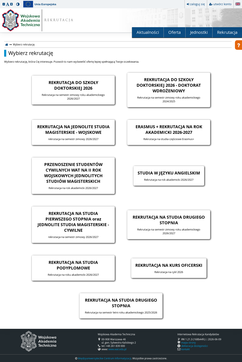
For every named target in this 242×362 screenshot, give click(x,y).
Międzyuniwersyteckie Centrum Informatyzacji (104, 358)
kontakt (185, 349)
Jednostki (199, 32)
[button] (3, 4)
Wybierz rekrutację (30, 53)
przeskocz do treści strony (1, 1)
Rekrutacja (227, 32)
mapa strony (188, 342)
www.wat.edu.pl (117, 349)
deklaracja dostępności (194, 345)
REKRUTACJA (59, 20)
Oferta (174, 32)
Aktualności (148, 32)
